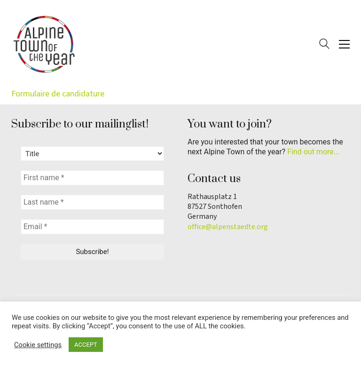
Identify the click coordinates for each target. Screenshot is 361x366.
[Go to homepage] (44, 44)
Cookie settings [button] (38, 345)
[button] (344, 44)
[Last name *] (92, 202)
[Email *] (92, 226)
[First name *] (92, 177)
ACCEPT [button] (85, 344)
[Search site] (324, 45)
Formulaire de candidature (57, 94)
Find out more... (313, 151)
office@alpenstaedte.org (228, 227)
